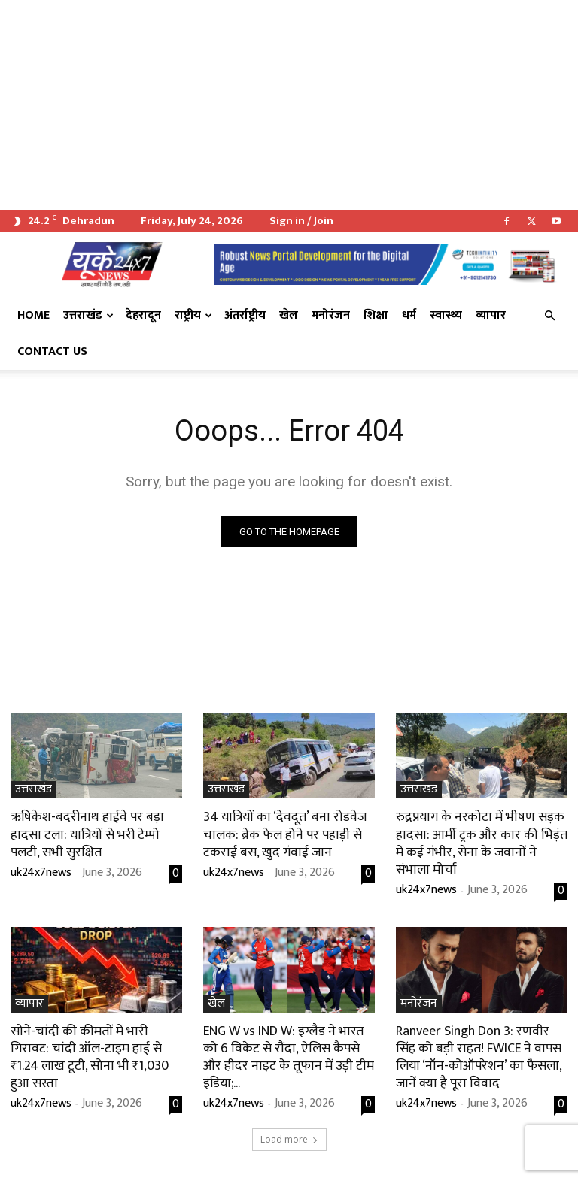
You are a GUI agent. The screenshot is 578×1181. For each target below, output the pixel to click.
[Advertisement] (289, 105)
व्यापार (491, 315)
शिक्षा (376, 315)
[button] (549, 315)
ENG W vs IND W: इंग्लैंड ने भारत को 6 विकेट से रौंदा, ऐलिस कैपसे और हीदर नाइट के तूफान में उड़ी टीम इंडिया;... (288, 1052)
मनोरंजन (331, 315)
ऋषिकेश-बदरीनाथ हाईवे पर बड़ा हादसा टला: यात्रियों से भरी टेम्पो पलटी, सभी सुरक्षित (83, 833)
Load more (289, 1133)
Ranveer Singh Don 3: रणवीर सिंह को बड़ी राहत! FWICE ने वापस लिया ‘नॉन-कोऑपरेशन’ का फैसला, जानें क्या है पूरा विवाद (481, 1052)
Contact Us (52, 351)
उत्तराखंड (88, 315)
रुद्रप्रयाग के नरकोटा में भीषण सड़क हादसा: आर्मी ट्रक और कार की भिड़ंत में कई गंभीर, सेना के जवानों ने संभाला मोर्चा (481, 841)
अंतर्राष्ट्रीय (245, 315)
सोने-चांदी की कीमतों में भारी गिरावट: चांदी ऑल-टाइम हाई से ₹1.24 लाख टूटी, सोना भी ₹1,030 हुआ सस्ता (93, 1044)
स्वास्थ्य (446, 315)
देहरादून (143, 315)
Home (33, 315)
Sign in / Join (301, 220)
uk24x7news (41, 870)
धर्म (409, 315)
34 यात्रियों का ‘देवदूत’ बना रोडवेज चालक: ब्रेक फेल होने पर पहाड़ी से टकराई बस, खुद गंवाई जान (280, 833)
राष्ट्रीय (193, 315)
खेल (288, 315)
